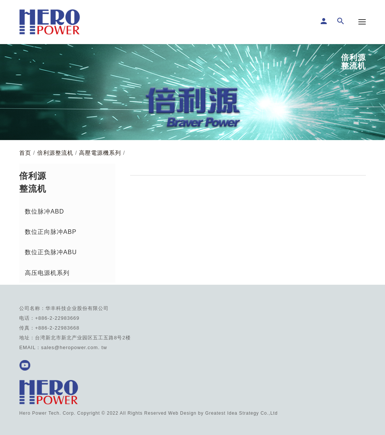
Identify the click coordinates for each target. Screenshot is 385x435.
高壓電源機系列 (100, 153)
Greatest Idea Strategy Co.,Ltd (241, 413)
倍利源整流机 (55, 153)
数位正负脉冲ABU (51, 252)
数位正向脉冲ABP (50, 231)
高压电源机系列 (47, 272)
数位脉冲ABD (44, 211)
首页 (25, 153)
